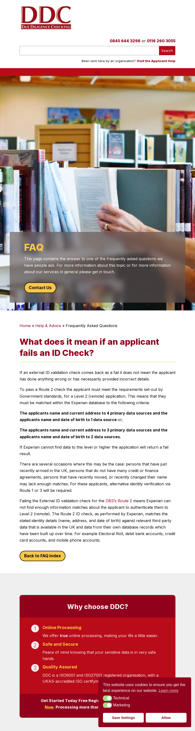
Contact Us (40, 287)
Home (25, 325)
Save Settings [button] (123, 718)
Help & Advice (48, 325)
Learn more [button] (169, 690)
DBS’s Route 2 (119, 500)
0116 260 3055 (161, 40)
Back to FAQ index (42, 555)
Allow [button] (166, 718)
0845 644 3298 (125, 40)
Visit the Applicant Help (156, 61)
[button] (107, 698)
